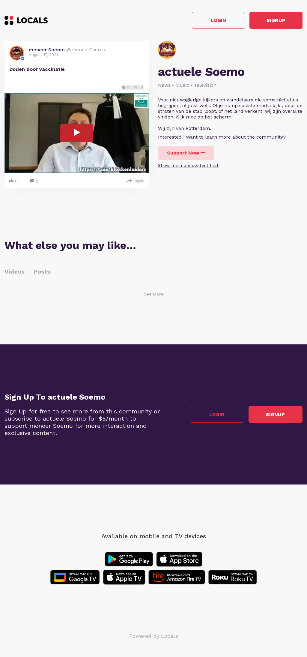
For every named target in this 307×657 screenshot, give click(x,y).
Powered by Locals (153, 636)
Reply (135, 180)
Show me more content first (188, 165)
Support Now (186, 153)
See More (153, 294)
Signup (275, 20)
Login (217, 20)
